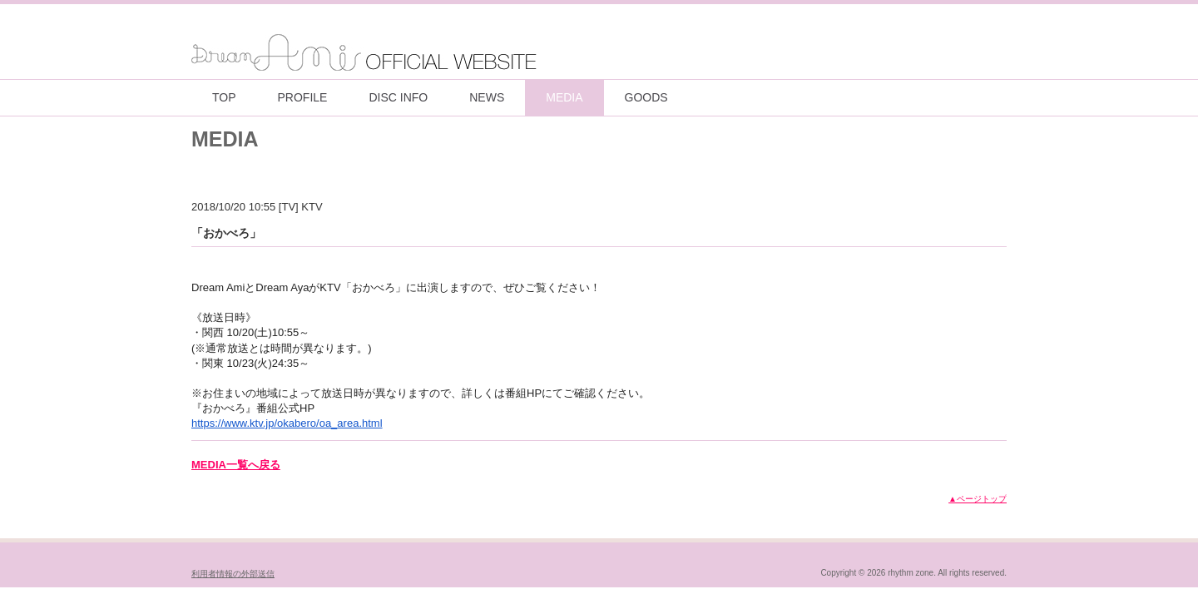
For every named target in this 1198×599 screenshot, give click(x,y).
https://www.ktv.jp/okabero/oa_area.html (287, 423)
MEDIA (564, 97)
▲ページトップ (977, 498)
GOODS (646, 97)
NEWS (486, 97)
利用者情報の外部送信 (233, 573)
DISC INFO (398, 97)
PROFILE (303, 97)
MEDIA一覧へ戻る (235, 464)
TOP (224, 97)
